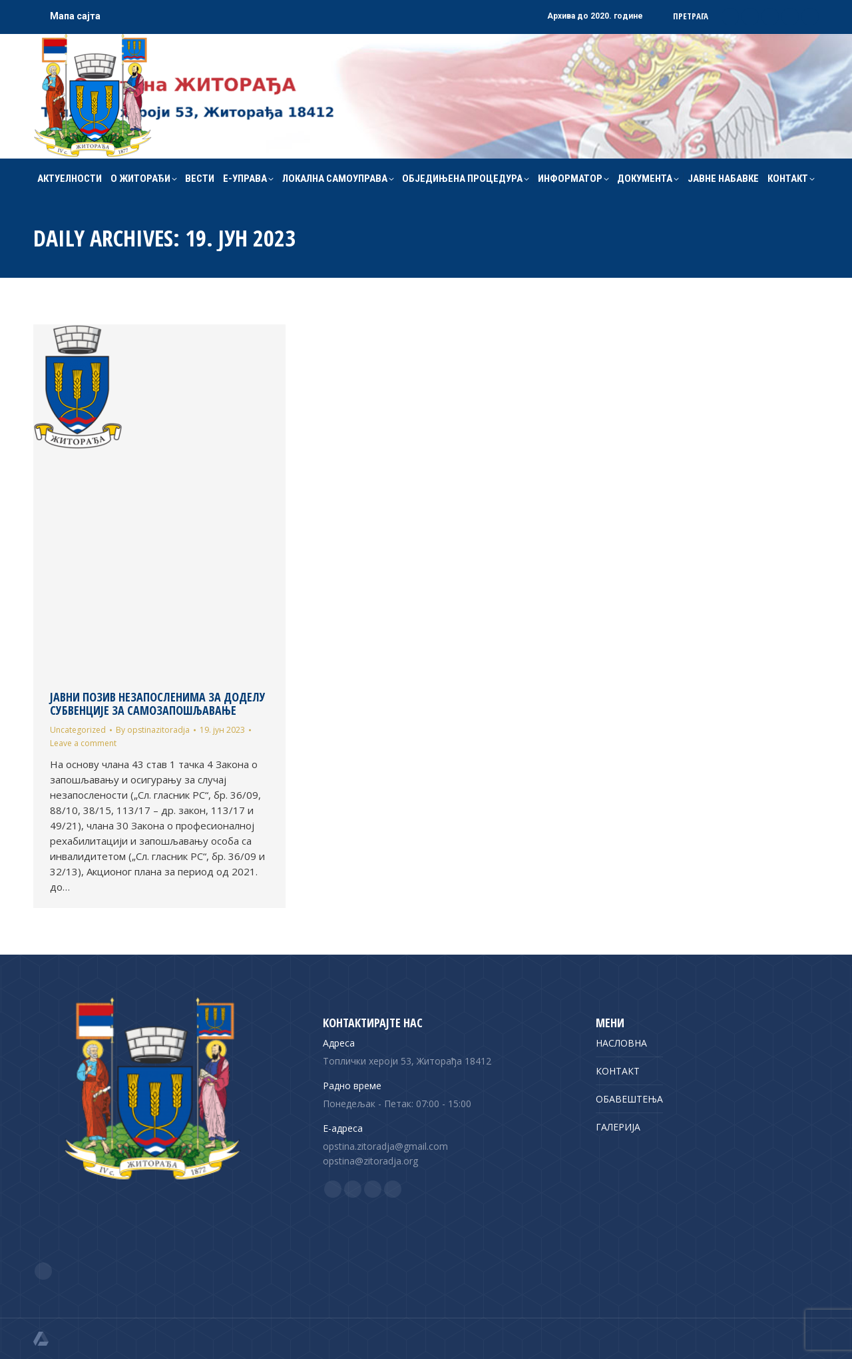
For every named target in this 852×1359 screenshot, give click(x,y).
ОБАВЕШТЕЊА (629, 1099)
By (153, 729)
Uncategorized (78, 729)
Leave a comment (83, 743)
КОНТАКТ (618, 1071)
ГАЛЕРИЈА (618, 1127)
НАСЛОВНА (621, 1043)
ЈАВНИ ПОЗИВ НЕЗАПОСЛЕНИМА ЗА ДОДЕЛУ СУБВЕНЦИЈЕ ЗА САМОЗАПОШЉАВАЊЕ (158, 703)
